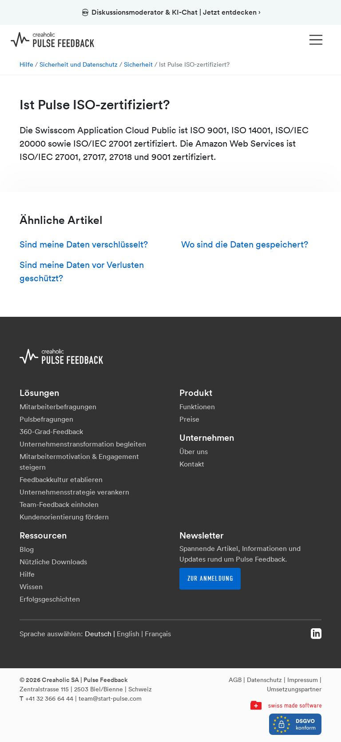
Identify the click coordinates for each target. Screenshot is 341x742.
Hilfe (26, 64)
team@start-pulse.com (110, 698)
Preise (189, 419)
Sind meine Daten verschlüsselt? (84, 244)
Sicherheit (138, 64)
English (128, 633)
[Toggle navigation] (316, 40)
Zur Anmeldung (210, 578)
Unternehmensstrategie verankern (74, 491)
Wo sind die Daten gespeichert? (244, 244)
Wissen (31, 586)
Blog (27, 549)
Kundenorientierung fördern (64, 516)
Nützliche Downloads (53, 561)
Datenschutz (264, 680)
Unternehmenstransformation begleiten (83, 443)
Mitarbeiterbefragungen (58, 406)
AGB (235, 680)
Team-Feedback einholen (59, 504)
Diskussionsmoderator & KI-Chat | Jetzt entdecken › (171, 12)
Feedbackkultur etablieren (61, 479)
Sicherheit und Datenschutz (79, 64)
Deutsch (98, 633)
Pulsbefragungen (46, 419)
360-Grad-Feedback (51, 431)
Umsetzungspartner (294, 689)
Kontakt (191, 463)
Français (158, 633)
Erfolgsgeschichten (50, 598)
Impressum (302, 680)
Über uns (193, 451)
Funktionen (197, 406)
